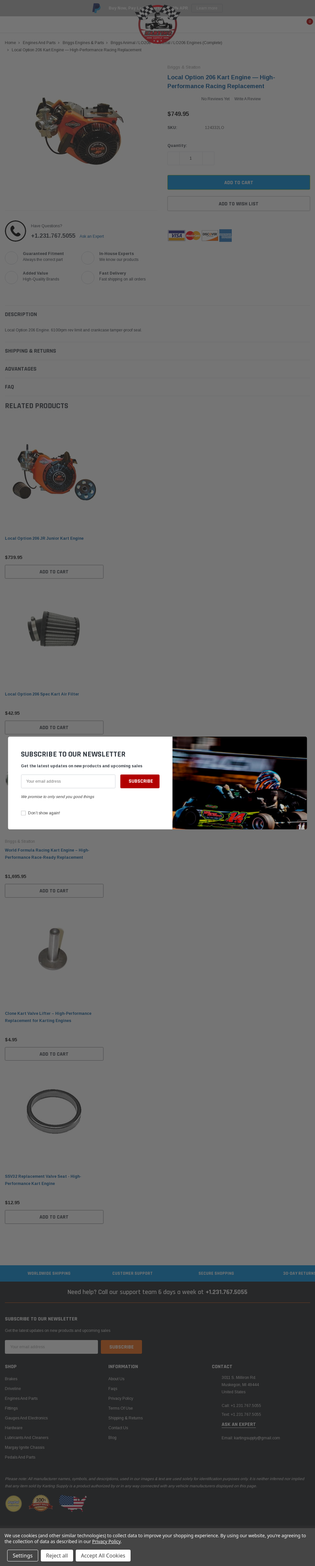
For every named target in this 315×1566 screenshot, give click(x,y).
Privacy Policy (106, 1541)
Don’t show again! (44, 813)
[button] (301, 745)
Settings (23, 1555)
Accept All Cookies (103, 1555)
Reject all (57, 1555)
